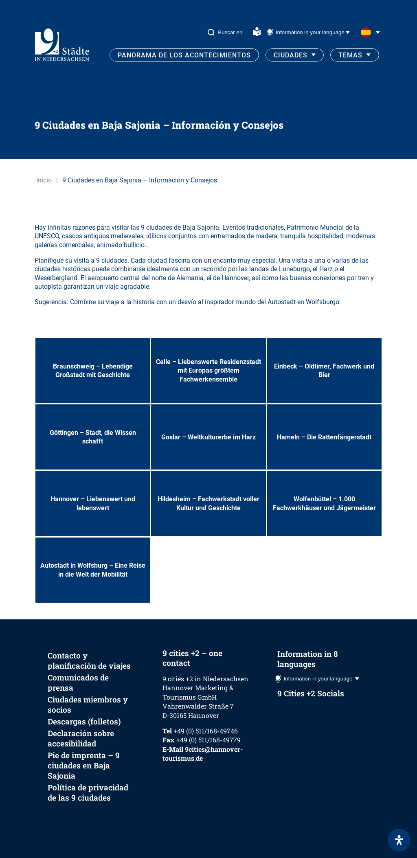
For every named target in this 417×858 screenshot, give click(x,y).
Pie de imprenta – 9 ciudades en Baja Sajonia (84, 765)
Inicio (44, 180)
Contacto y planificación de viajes (89, 660)
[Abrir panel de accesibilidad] (399, 840)
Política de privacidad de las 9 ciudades (88, 792)
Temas (350, 55)
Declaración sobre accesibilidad (81, 738)
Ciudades (290, 55)
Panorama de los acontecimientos (184, 55)
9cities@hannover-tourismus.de (202, 753)
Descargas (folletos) (84, 721)
